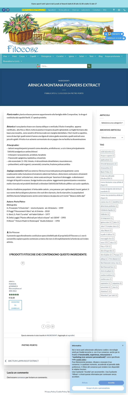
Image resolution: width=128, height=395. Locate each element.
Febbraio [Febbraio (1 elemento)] (105, 214)
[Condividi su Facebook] (44, 326)
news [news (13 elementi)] (104, 243)
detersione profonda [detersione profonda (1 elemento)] (109, 206)
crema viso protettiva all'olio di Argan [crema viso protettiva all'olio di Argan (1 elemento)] (111, 196)
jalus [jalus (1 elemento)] (116, 222)
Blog (100, 56)
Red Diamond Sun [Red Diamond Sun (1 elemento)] (108, 267)
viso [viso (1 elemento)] (115, 287)
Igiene (73, 56)
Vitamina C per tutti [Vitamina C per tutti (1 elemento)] (109, 295)
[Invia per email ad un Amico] (48, 326)
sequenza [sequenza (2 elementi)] (117, 283)
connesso (21, 377)
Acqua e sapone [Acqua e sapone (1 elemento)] (107, 156)
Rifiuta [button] (85, 383)
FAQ (104, 10)
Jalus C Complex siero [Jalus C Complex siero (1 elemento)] (110, 226)
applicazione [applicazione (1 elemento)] (106, 160)
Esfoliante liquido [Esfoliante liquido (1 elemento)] (108, 210)
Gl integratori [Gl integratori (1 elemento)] (107, 218)
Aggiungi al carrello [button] (15, 305)
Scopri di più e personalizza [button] (98, 388)
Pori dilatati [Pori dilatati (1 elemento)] (114, 259)
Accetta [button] (111, 383)
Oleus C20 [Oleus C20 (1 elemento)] (106, 247)
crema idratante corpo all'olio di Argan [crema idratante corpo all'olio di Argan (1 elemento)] (112, 183)
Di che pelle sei (64, 10)
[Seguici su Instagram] (8, 10)
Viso (6, 56)
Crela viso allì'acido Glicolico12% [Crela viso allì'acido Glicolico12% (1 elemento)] (107, 177)
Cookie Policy (61, 392)
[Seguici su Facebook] (4, 10)
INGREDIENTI (64, 81)
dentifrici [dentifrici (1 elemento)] (117, 202)
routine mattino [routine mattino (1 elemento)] (107, 275)
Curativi (61, 56)
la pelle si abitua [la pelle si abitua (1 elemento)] (107, 234)
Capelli (34, 56)
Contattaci (96, 10)
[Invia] (89, 66)
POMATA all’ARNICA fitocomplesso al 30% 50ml (15, 287)
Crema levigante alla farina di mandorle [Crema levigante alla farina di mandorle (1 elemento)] (111, 190)
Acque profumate (114, 56)
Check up (75, 10)
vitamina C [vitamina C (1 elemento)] (106, 291)
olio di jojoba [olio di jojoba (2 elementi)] (106, 255)
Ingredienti (52, 10)
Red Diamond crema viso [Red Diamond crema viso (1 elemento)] (111, 263)
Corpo (23, 56)
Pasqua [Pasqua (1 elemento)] (118, 255)
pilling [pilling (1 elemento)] (104, 259)
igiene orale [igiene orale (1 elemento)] (106, 222)
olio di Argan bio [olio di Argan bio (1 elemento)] (107, 251)
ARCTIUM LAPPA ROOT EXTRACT (21, 361)
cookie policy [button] (81, 360)
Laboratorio (85, 10)
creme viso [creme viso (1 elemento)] (106, 202)
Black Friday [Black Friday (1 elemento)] (106, 172)
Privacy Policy (50, 392)
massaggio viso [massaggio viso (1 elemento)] (107, 239)
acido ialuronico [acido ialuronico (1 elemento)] (107, 152)
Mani (14, 56)
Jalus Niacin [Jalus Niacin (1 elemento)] (106, 230)
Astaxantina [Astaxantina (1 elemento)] (106, 168)
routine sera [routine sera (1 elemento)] (106, 279)
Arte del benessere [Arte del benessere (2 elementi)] (108, 164)
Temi (92, 56)
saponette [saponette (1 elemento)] (105, 283)
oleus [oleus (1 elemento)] (113, 243)
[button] (106, 34)
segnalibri (71, 335)
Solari (83, 56)
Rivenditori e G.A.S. (12, 61)
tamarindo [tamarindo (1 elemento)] (105, 287)
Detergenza (47, 56)
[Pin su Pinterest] (52, 326)
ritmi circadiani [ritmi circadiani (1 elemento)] (107, 271)
